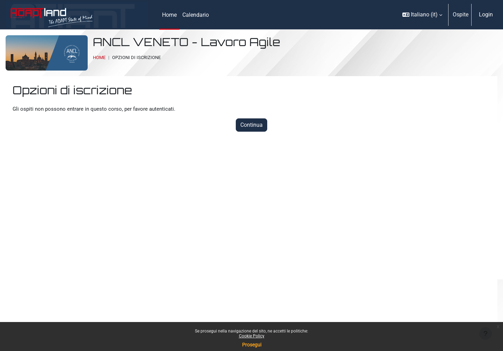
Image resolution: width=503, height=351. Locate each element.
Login (486, 14)
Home (99, 57)
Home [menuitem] (169, 15)
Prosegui (251, 345)
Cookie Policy (251, 336)
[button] (422, 14)
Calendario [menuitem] (195, 15)
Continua (251, 125)
